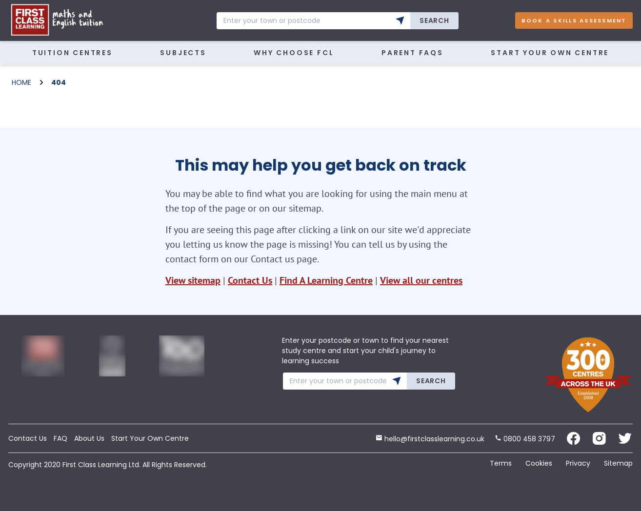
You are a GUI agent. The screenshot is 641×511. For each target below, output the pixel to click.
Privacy (578, 463)
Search (434, 20)
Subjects (183, 53)
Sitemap (618, 463)
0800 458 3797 (525, 439)
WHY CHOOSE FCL (294, 53)
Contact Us (250, 280)
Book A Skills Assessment (574, 20)
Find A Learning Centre (326, 280)
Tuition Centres (72, 53)
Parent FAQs (412, 53)
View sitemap (192, 280)
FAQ (60, 438)
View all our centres (421, 280)
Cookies (538, 463)
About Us (89, 438)
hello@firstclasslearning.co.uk (430, 439)
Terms (501, 463)
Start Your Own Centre (550, 53)
